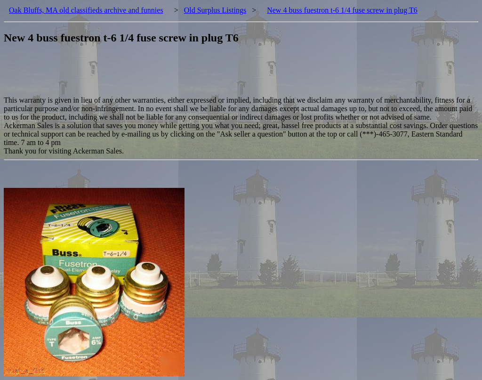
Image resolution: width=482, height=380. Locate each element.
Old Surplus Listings (215, 10)
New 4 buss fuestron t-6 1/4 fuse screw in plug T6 (342, 10)
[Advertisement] (175, 75)
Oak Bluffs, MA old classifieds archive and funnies (86, 10)
